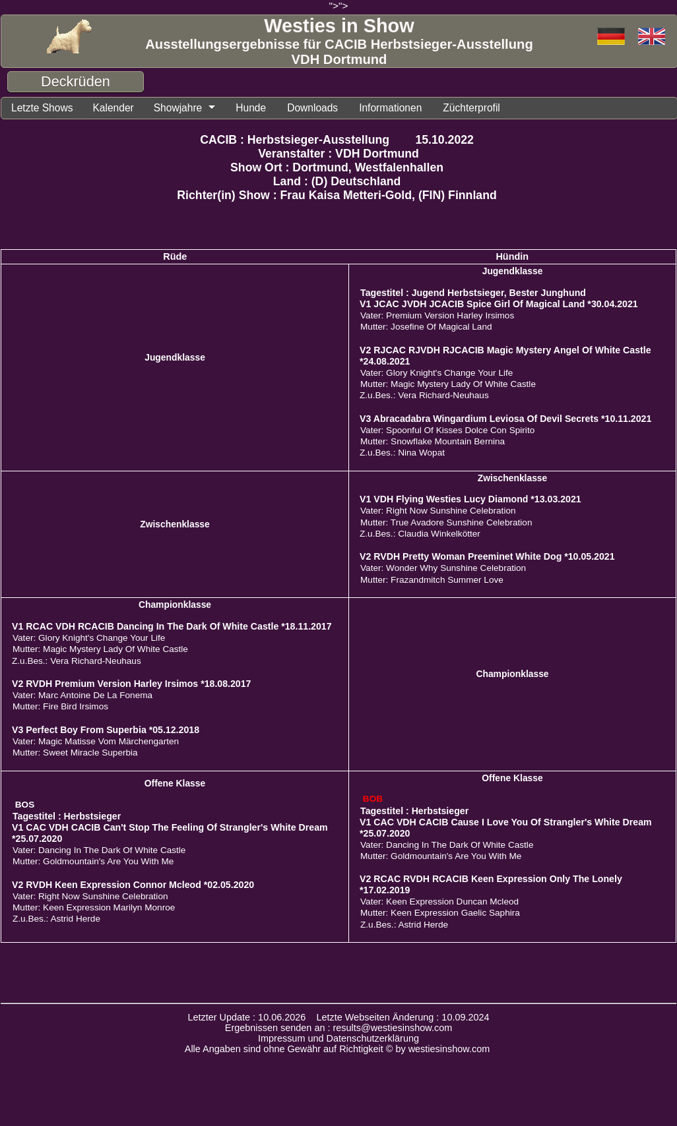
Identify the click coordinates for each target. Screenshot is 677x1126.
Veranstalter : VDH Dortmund (338, 153)
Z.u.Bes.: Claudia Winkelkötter (420, 534)
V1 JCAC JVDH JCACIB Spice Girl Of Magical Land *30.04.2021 (499, 304)
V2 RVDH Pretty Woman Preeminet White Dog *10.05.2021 (487, 556)
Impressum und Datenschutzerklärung (338, 1038)
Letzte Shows (42, 107)
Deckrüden (75, 81)
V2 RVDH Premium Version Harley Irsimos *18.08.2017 (131, 683)
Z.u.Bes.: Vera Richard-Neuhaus (424, 395)
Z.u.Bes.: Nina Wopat (402, 453)
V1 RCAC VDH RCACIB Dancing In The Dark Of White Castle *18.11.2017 (172, 626)
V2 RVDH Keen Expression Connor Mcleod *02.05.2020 (133, 884)
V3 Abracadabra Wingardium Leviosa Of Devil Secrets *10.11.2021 (505, 418)
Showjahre (178, 107)
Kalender (112, 107)
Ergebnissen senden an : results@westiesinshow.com (339, 1027)
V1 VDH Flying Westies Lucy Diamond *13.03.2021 (470, 499)
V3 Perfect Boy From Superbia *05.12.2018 (105, 730)
